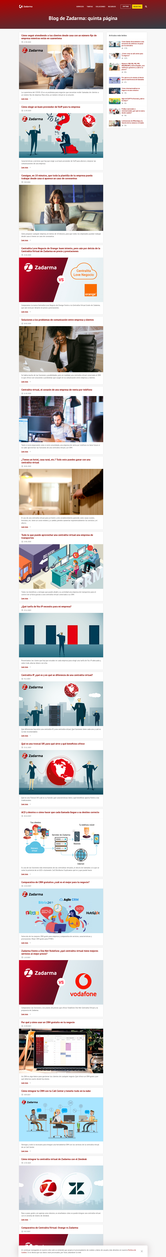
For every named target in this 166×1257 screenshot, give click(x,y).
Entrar (126, 6)
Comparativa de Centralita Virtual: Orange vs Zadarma (49, 1227)
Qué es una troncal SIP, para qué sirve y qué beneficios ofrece (53, 743)
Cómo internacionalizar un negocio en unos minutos (131, 89)
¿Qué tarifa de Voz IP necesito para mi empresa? (46, 606)
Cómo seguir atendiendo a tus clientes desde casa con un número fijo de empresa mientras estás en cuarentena (59, 37)
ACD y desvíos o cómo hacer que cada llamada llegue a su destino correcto (60, 812)
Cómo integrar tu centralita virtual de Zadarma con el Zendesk (54, 1159)
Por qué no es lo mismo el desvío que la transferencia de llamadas (133, 79)
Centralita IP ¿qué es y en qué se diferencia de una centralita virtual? (57, 674)
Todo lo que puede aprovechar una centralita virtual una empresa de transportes (57, 536)
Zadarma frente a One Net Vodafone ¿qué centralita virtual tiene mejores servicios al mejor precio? (59, 952)
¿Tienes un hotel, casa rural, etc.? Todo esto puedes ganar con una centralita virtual (55, 461)
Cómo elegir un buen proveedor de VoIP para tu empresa (50, 106)
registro (137, 7)
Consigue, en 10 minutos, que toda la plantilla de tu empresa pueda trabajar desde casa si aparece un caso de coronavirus (56, 177)
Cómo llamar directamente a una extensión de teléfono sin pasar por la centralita (133, 44)
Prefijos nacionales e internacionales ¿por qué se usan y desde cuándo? (133, 111)
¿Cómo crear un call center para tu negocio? (132, 55)
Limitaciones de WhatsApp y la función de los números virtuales (133, 122)
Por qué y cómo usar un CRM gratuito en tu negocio (48, 1022)
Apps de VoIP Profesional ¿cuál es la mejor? (133, 100)
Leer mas (26, 99)
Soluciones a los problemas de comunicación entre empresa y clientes (57, 319)
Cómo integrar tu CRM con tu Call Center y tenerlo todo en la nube (56, 1090)
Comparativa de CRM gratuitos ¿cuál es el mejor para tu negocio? (55, 882)
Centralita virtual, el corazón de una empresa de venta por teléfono (56, 389)
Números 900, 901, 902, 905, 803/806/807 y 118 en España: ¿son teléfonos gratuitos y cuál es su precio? (133, 67)
